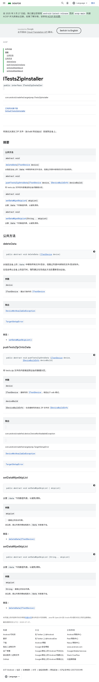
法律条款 (26, 670)
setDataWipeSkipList (16, 200)
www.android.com (74, 647)
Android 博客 (40, 643)
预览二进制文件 (9, 647)
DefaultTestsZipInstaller (15, 111)
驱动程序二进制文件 (11, 655)
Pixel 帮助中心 (72, 638)
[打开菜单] (4, 3)
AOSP (5, 42)
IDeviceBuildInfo (59, 182)
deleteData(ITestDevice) (22, 539)
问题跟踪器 (71, 659)
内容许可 (28, 617)
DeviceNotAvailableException (20, 311)
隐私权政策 (43, 670)
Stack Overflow (73, 655)
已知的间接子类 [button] (49, 109)
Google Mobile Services (76, 651)
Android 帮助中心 (74, 634)
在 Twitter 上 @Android (44, 634)
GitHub (6, 659)
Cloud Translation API (37, 32)
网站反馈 (53, 670)
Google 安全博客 (42, 647)
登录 (93, 3)
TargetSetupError (14, 321)
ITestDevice (24, 165)
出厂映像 (6, 651)
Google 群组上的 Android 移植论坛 (49, 659)
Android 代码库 (9, 634)
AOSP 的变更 (54, 16)
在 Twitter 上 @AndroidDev (46, 638)
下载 (5, 643)
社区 (18, 670)
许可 (34, 670)
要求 (5, 638)
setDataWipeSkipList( (20, 340)
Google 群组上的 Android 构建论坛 (49, 655)
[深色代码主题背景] (94, 251)
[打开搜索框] (62, 3)
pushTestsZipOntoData (17, 182)
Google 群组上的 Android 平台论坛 (49, 651)
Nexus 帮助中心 (73, 643)
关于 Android (8, 670)
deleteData (11, 165)
